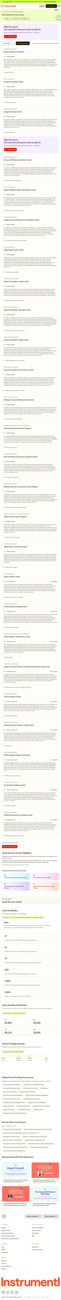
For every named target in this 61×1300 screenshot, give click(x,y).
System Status (45, 1297)
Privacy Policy (27, 1297)
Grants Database (51, 1216)
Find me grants (10, 36)
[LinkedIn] (16, 1292)
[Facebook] (3, 1292)
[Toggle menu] (59, 6)
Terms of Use (36, 1297)
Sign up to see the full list (9, 846)
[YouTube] (12, 1292)
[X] (8, 1292)
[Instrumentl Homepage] (8, 6)
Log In (41, 6)
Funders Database (33, 1216)
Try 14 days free (51, 6)
